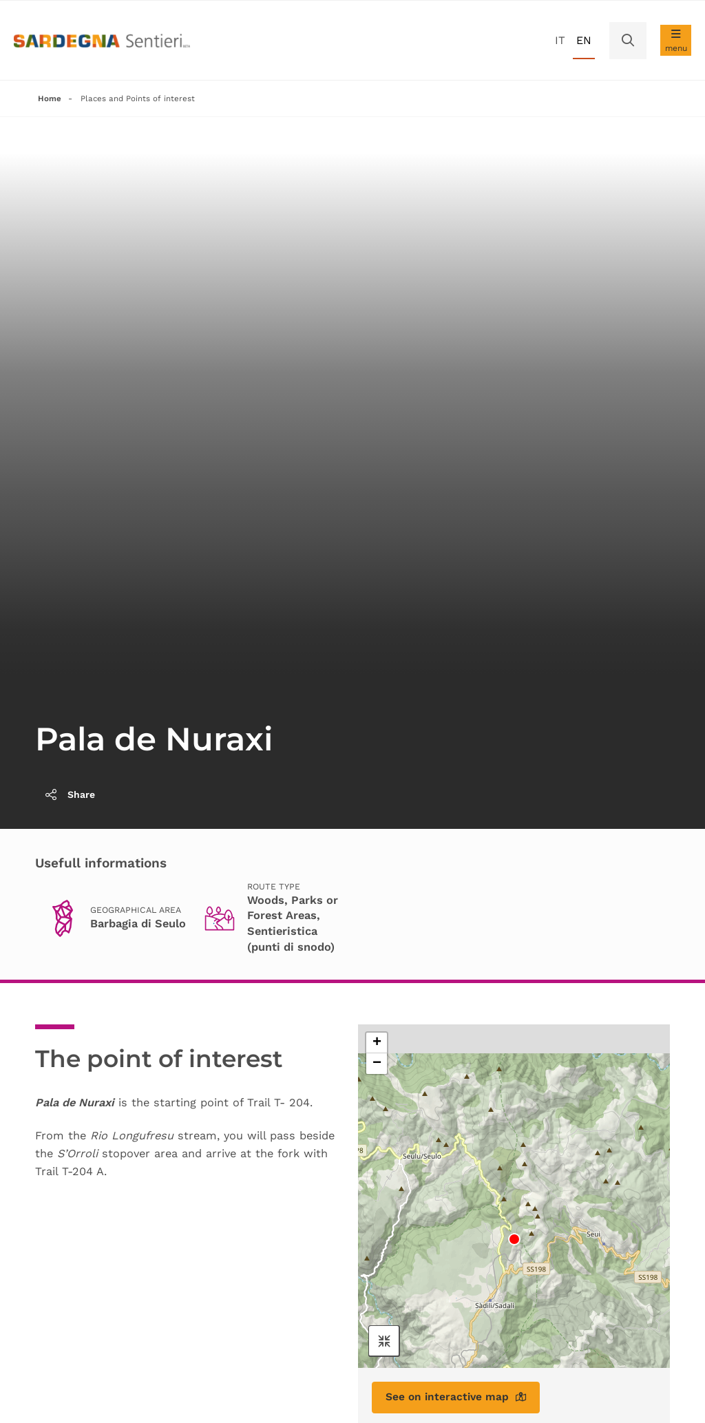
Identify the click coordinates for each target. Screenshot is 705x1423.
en (583, 40)
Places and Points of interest (138, 98)
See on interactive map (458, 1398)
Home (49, 98)
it (560, 40)
